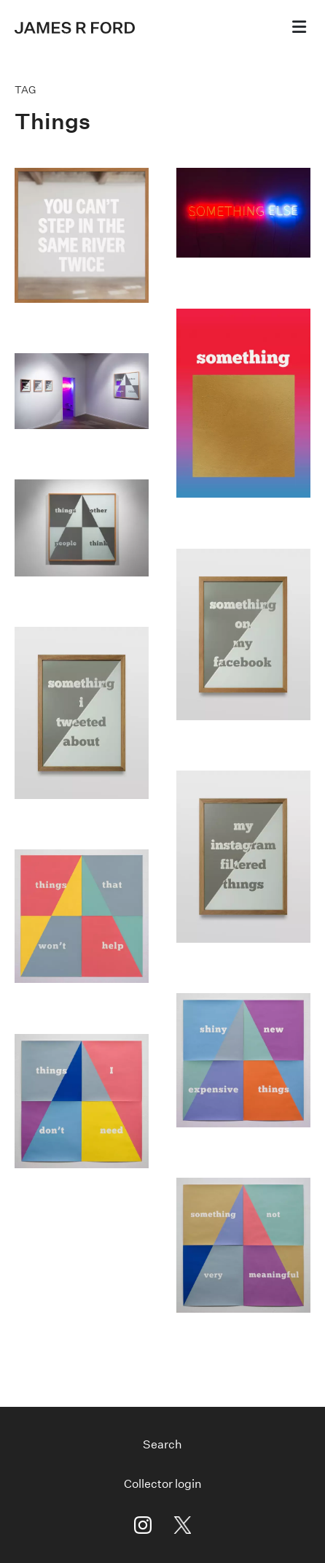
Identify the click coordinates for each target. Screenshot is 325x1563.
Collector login (163, 1484)
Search (162, 1444)
